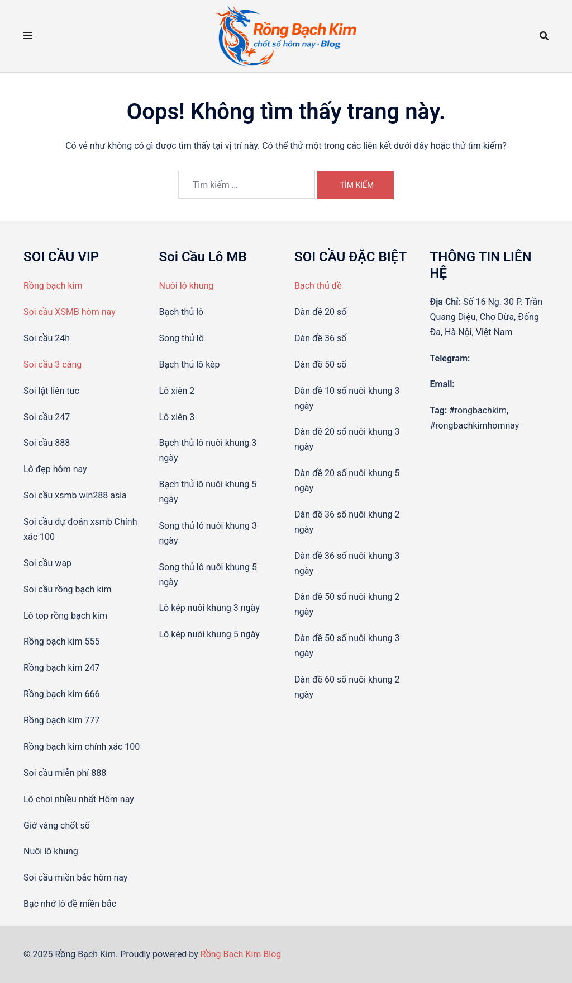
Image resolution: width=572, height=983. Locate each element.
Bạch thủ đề (318, 285)
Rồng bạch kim (53, 285)
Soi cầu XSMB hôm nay (69, 312)
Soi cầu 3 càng (52, 364)
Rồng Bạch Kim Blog (241, 954)
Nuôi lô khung (186, 285)
